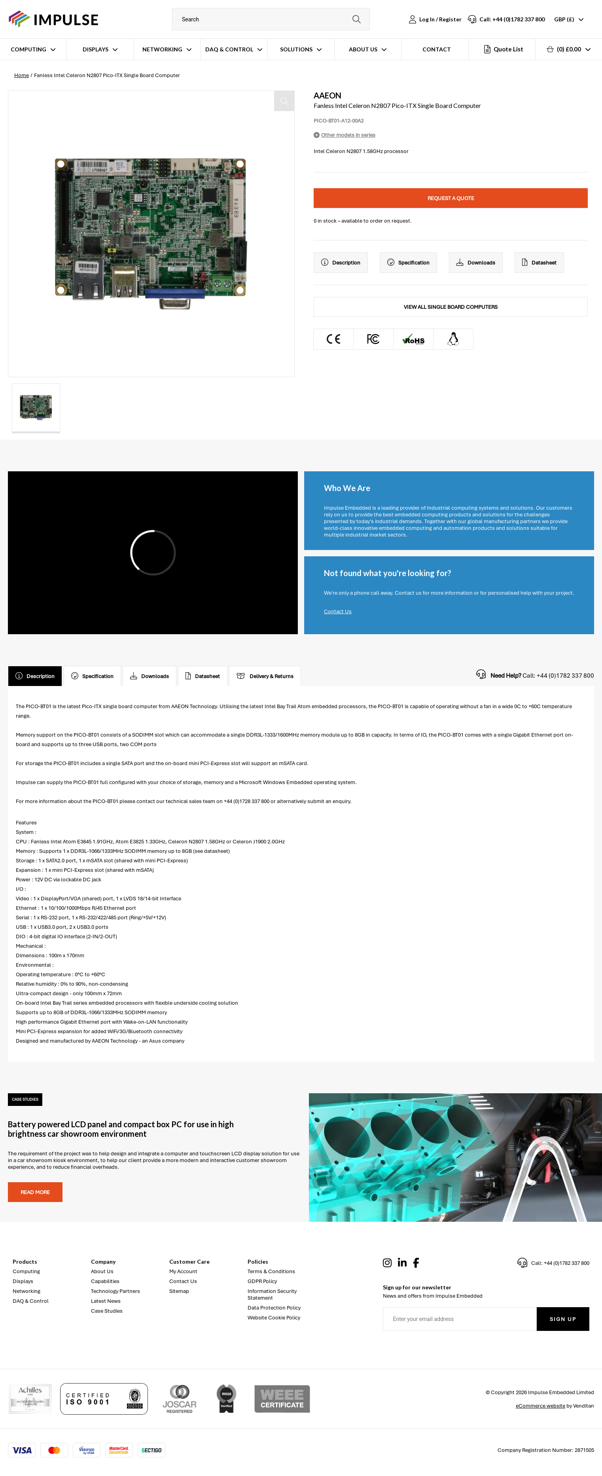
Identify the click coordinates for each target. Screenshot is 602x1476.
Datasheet (539, 262)
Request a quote (451, 198)
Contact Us (338, 611)
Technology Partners (115, 1291)
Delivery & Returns (265, 676)
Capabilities (105, 1281)
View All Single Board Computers (451, 307)
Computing (28, 49)
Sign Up (563, 1319)
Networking (162, 49)
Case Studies (107, 1311)
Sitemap (179, 1291)
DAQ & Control (229, 49)
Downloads (475, 262)
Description (340, 262)
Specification (408, 262)
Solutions (296, 49)
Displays (95, 49)
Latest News (106, 1301)
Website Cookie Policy (274, 1317)
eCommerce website (540, 1405)
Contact (436, 49)
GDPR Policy (262, 1281)
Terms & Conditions (271, 1271)
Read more (35, 1192)
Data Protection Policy (274, 1307)
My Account (183, 1271)
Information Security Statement (272, 1294)
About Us (363, 49)
